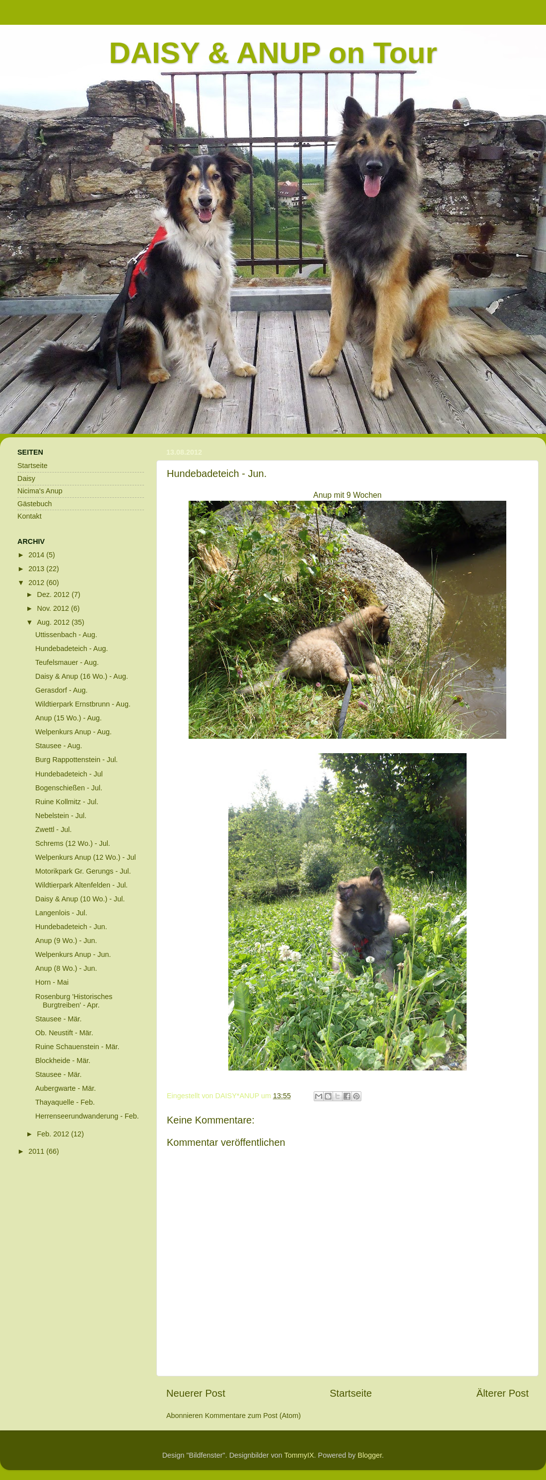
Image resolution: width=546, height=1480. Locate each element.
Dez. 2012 (54, 594)
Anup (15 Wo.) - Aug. (68, 718)
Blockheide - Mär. (62, 1061)
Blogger (370, 1455)
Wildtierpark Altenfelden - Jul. (81, 885)
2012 (37, 583)
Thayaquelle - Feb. (65, 1102)
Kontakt (29, 516)
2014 (37, 555)
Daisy (26, 478)
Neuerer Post (195, 1393)
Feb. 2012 (54, 1134)
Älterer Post (503, 1393)
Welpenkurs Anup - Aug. (73, 732)
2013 (37, 569)
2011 (37, 1151)
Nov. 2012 (54, 608)
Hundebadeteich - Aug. (71, 648)
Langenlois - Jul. (61, 913)
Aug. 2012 (54, 622)
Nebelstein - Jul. (60, 816)
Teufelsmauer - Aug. (67, 662)
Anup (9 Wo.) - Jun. (66, 941)
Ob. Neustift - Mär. (64, 1033)
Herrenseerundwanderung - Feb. (87, 1116)
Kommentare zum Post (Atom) (253, 1416)
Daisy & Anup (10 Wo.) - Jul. (80, 899)
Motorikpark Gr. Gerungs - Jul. (83, 871)
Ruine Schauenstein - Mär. (77, 1047)
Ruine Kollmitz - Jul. (66, 802)
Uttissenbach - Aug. (66, 635)
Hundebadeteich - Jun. (71, 927)
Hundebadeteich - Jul (69, 774)
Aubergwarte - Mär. (65, 1088)
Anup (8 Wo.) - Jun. (66, 968)
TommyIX (299, 1455)
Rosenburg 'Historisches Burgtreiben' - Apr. (74, 1001)
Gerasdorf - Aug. (61, 690)
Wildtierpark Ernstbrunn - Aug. (83, 704)
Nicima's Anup (40, 491)
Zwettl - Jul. (53, 829)
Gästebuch (34, 504)
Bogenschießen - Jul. (68, 788)
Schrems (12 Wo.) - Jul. (72, 843)
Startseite (351, 1393)
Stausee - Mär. (58, 1019)
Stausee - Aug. (58, 746)
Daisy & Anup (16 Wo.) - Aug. (81, 676)
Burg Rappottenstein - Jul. (76, 760)
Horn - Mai (51, 982)
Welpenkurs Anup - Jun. (73, 954)
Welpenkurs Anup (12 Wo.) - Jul (85, 857)
